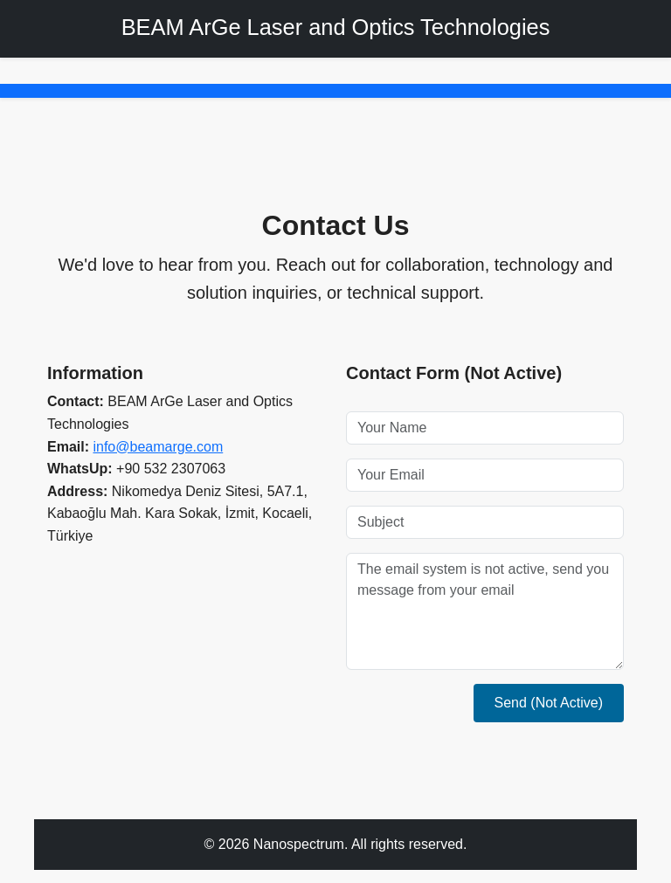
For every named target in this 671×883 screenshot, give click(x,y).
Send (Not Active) (549, 702)
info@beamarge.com (158, 446)
